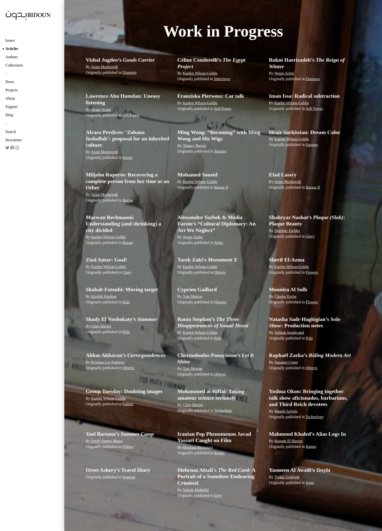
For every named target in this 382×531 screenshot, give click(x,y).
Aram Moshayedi (104, 67)
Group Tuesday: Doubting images (124, 391)
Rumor (219, 453)
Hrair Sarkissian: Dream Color (304, 132)
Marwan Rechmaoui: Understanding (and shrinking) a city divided (123, 223)
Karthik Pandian (103, 296)
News (9, 82)
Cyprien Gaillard (197, 289)
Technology (223, 410)
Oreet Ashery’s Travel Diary (118, 470)
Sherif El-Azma (287, 260)
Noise (218, 243)
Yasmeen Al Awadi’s (299, 470)
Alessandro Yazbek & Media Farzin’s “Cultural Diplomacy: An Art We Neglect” (216, 223)
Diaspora (129, 72)
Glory (310, 236)
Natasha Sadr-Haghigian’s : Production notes (304, 322)
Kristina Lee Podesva (107, 362)
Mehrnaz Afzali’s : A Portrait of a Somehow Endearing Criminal (216, 476)
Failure (128, 404)
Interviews (222, 79)
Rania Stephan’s (212, 322)
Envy (218, 495)
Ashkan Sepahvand (289, 332)
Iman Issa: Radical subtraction (304, 96)
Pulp (126, 332)
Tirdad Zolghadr (287, 477)
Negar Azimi (284, 73)
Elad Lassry (282, 175)
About (10, 98)
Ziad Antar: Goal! (106, 260)
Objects (220, 272)
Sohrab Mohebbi (196, 490)
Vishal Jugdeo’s (120, 60)
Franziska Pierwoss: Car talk (210, 96)
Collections (14, 65)
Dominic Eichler (287, 231)
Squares (220, 151)
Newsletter (13, 140)
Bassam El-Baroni (288, 441)
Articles (11, 49)
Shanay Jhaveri (194, 146)
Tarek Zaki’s (207, 260)
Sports (127, 157)
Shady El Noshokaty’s (121, 319)
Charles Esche (285, 296)
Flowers (312, 272)
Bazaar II (221, 187)
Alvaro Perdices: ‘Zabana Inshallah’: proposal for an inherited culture (127, 138)
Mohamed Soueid (197, 175)
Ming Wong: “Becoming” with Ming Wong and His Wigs (218, 135)
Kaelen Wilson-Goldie (200, 73)
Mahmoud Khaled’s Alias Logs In (307, 434)
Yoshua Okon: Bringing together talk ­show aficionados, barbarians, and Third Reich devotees (308, 397)
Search (10, 132)
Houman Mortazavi (198, 447)
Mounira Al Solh (288, 289)
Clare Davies (101, 326)
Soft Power (131, 115)
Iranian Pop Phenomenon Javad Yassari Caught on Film (214, 437)
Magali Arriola (285, 411)
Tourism (129, 477)
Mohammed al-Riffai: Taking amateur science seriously (210, 394)
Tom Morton (192, 296)
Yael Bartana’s (120, 434)
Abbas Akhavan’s (125, 355)
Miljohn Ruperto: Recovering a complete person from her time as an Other (127, 181)
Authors (11, 57)
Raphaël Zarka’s (310, 355)
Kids (126, 302)
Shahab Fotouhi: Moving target (122, 289)
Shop (9, 115)
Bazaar (128, 200)
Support (11, 107)
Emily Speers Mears (106, 441)
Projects (11, 90)
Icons (310, 483)
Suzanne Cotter (286, 362)
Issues (10, 40)
